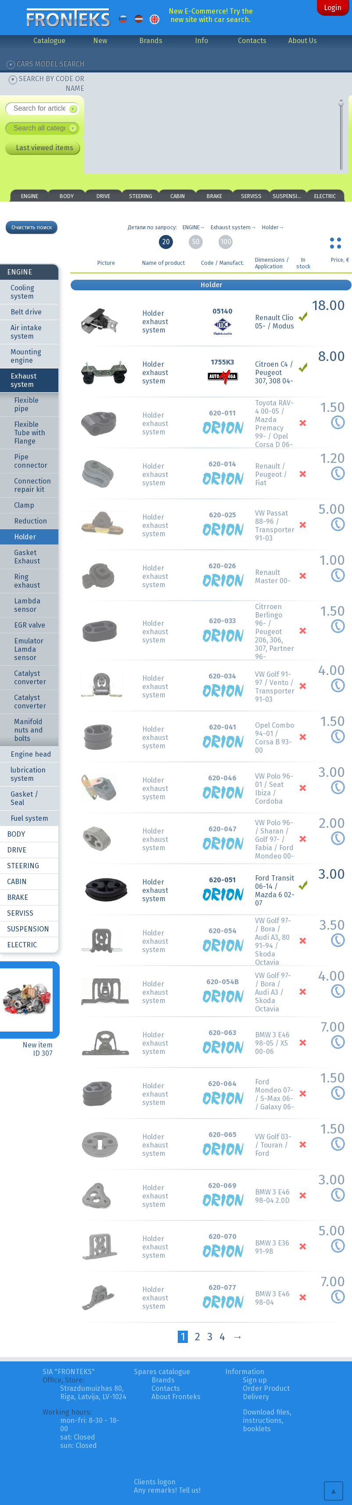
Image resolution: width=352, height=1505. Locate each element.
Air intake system (26, 332)
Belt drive (26, 312)
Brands (150, 40)
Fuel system (29, 818)
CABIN (177, 196)
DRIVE (103, 196)
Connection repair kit (32, 485)
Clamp (24, 505)
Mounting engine (26, 356)
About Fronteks (176, 1397)
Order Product (266, 1388)
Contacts (252, 40)
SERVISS (251, 196)
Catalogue (49, 40)
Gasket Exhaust (27, 557)
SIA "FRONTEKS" (69, 1372)
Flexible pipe (26, 404)
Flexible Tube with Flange (29, 432)
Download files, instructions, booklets (267, 1420)
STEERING (140, 196)
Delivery (256, 1397)
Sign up (255, 1380)
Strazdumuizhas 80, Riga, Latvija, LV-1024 (93, 1392)
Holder (25, 537)
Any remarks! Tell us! (167, 1490)
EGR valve (29, 625)
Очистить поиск (31, 227)
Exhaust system (23, 380)
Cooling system (22, 292)
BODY (67, 196)
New (100, 40)
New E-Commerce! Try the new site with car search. (211, 15)
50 (196, 242)
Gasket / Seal (24, 798)
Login (332, 8)
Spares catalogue (162, 1372)
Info (201, 40)
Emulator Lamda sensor (28, 649)
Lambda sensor (27, 605)
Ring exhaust (27, 581)
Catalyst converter (30, 677)
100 (225, 242)
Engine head (31, 754)
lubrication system (28, 774)
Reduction (30, 521)
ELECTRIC (325, 196)
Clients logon (155, 1482)
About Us (302, 40)
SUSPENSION (288, 196)
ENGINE (29, 196)
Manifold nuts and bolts (28, 730)
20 (166, 242)
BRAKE (214, 196)
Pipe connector (30, 461)
